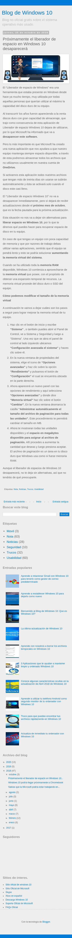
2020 (9, 762)
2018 (9, 770)
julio (11, 796)
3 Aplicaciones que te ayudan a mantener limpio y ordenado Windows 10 (43, 665)
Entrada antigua (60, 501)
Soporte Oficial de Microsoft (19, 903)
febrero (12, 818)
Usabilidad (39, 489)
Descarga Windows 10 (17, 899)
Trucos (30, 489)
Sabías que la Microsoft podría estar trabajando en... (34, 787)
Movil (10, 531)
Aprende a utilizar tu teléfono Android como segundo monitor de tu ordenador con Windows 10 (44, 701)
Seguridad (14, 547)
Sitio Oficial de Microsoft (17, 888)
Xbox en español (14, 896)
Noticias (22, 489)
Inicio (38, 501)
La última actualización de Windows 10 (41, 628)
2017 (9, 828)
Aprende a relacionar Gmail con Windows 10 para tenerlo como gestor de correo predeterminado (44, 578)
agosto (12, 792)
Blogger (46, 922)
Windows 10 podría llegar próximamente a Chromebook (35, 782)
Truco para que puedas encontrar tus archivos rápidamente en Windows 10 (41, 717)
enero (12, 822)
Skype (9, 892)
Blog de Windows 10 (27, 13)
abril (11, 809)
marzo (12, 814)
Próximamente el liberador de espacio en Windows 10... (35, 778)
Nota (16, 489)
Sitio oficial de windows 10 (18, 884)
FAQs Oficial (12, 907)
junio (11, 801)
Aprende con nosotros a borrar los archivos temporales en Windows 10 (44, 647)
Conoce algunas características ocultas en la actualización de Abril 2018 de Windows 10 (44, 682)
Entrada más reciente (14, 501)
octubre (13, 774)
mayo (12, 805)
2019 (9, 766)
